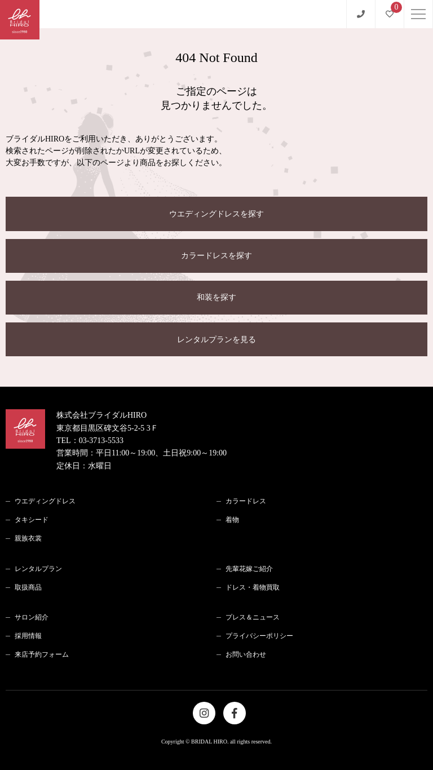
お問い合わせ (246, 654)
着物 (232, 520)
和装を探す (216, 297)
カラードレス (246, 501)
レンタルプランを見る (216, 339)
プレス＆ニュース (253, 617)
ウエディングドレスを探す (216, 214)
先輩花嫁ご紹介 (249, 569)
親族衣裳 (28, 538)
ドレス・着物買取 (253, 587)
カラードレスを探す (216, 255)
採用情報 (28, 636)
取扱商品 (28, 587)
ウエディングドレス (45, 501)
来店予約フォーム (42, 654)
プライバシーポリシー (259, 636)
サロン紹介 (31, 617)
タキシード (31, 520)
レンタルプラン (38, 569)
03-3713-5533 (101, 440)
